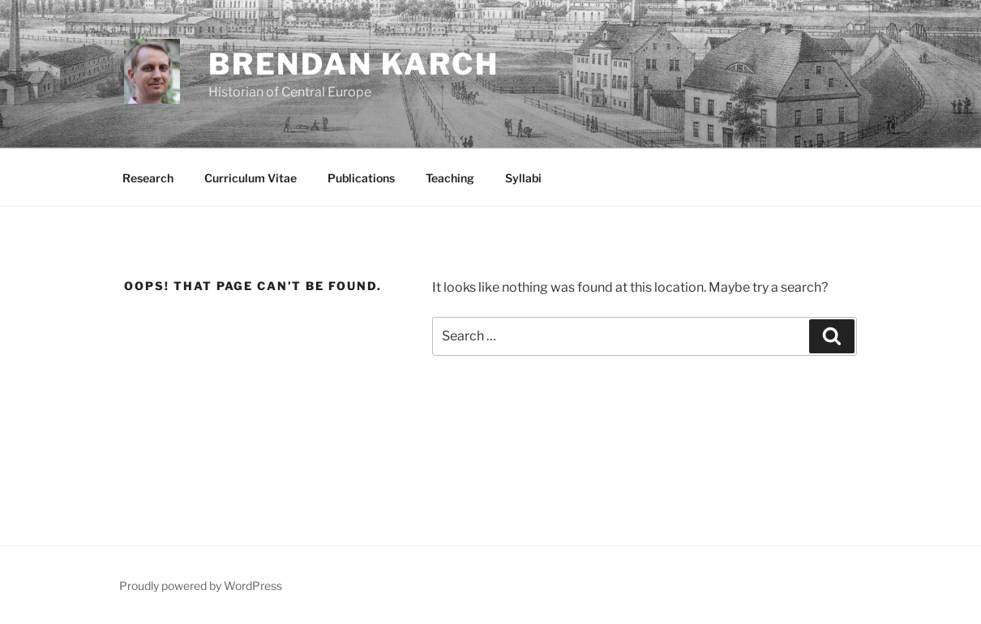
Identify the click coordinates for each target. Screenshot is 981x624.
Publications (361, 178)
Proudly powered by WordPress (200, 585)
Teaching (450, 178)
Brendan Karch (353, 64)
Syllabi (523, 178)
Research (147, 178)
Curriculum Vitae (250, 178)
